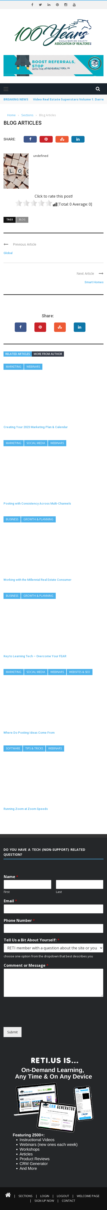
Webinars (33, 367)
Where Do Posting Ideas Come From (29, 732)
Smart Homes (94, 282)
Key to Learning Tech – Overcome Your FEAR (35, 656)
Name (11, 876)
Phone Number (19, 920)
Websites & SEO (79, 672)
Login (44, 1196)
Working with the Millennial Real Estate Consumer (37, 579)
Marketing (13, 367)
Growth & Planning (38, 519)
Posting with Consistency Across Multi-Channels (37, 503)
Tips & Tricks (34, 748)
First (7, 892)
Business (12, 519)
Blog (22, 219)
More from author (48, 354)
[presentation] (39, 1019)
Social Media (35, 443)
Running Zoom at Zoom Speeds (26, 809)
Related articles (17, 354)
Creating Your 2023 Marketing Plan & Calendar (36, 427)
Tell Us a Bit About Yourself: (31, 940)
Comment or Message (26, 965)
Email (10, 901)
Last (59, 892)
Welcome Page (88, 1196)
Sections (25, 1196)
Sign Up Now (44, 1200)
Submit (12, 1032)
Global (8, 253)
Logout (63, 1196)
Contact (68, 1200)
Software (13, 748)
